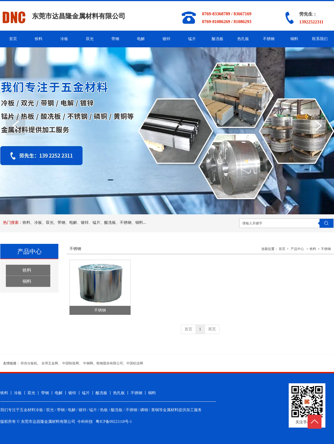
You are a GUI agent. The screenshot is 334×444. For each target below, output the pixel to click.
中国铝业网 (134, 363)
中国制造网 (70, 363)
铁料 (313, 249)
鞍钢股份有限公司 (109, 363)
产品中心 (297, 249)
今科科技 (85, 422)
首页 (282, 249)
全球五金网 (49, 363)
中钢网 (88, 363)
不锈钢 (326, 249)
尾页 (212, 329)
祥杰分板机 (29, 363)
